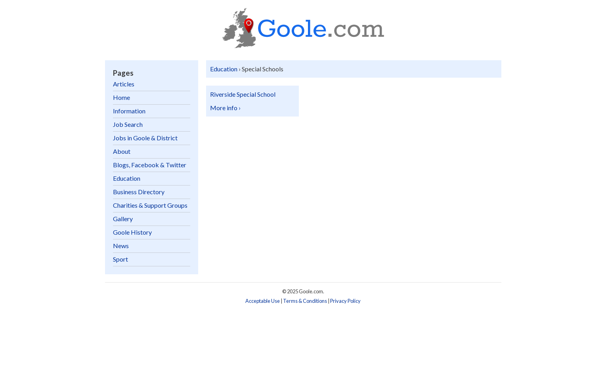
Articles (123, 84)
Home (121, 97)
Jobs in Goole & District (145, 138)
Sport (120, 259)
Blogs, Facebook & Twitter (149, 164)
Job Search (128, 124)
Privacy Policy (345, 301)
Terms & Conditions (305, 301)
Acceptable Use (262, 301)
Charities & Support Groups (150, 205)
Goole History (132, 232)
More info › (225, 107)
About (121, 151)
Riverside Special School (242, 94)
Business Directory (138, 191)
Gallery (123, 218)
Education (223, 69)
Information (129, 111)
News (121, 245)
